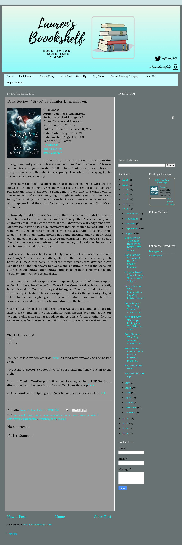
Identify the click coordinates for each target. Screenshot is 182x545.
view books (170, 204)
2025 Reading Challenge (162, 181)
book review (71, 414)
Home (10, 76)
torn (53, 418)
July (127, 382)
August (129, 233)
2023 (125, 189)
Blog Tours (98, 76)
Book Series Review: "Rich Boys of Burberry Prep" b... (134, 354)
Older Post (102, 516)
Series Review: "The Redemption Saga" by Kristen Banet (134, 292)
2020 (125, 204)
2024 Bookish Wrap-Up (73, 76)
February (131, 407)
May (128, 392)
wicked (62, 418)
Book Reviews (26, 76)
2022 (125, 194)
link (103, 393)
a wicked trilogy (24, 414)
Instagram (155, 251)
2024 (125, 184)
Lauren (162, 187)
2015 (125, 433)
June (128, 387)
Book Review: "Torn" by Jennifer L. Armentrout (133, 339)
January (130, 412)
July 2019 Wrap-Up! (134, 375)
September (132, 228)
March (129, 402)
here (56, 358)
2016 (125, 428)
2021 (125, 199)
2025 (125, 179)
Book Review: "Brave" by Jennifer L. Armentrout (133, 308)
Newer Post (16, 516)
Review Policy (47, 76)
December (132, 213)
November (132, 218)
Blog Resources (15, 83)
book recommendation (49, 414)
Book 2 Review (53, 152)
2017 (125, 423)
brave (83, 414)
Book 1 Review (52, 148)
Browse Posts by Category (124, 76)
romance (44, 418)
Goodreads (50, 145)
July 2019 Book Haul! (133, 367)
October (130, 223)
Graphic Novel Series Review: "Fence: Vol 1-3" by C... (134, 276)
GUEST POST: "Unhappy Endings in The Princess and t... (134, 323)
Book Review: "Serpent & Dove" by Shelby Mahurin (132, 261)
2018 (125, 418)
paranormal (30, 418)
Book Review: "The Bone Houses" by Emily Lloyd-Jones (133, 243)
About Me (150, 76)
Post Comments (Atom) (37, 524)
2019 (125, 209)
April (128, 397)
